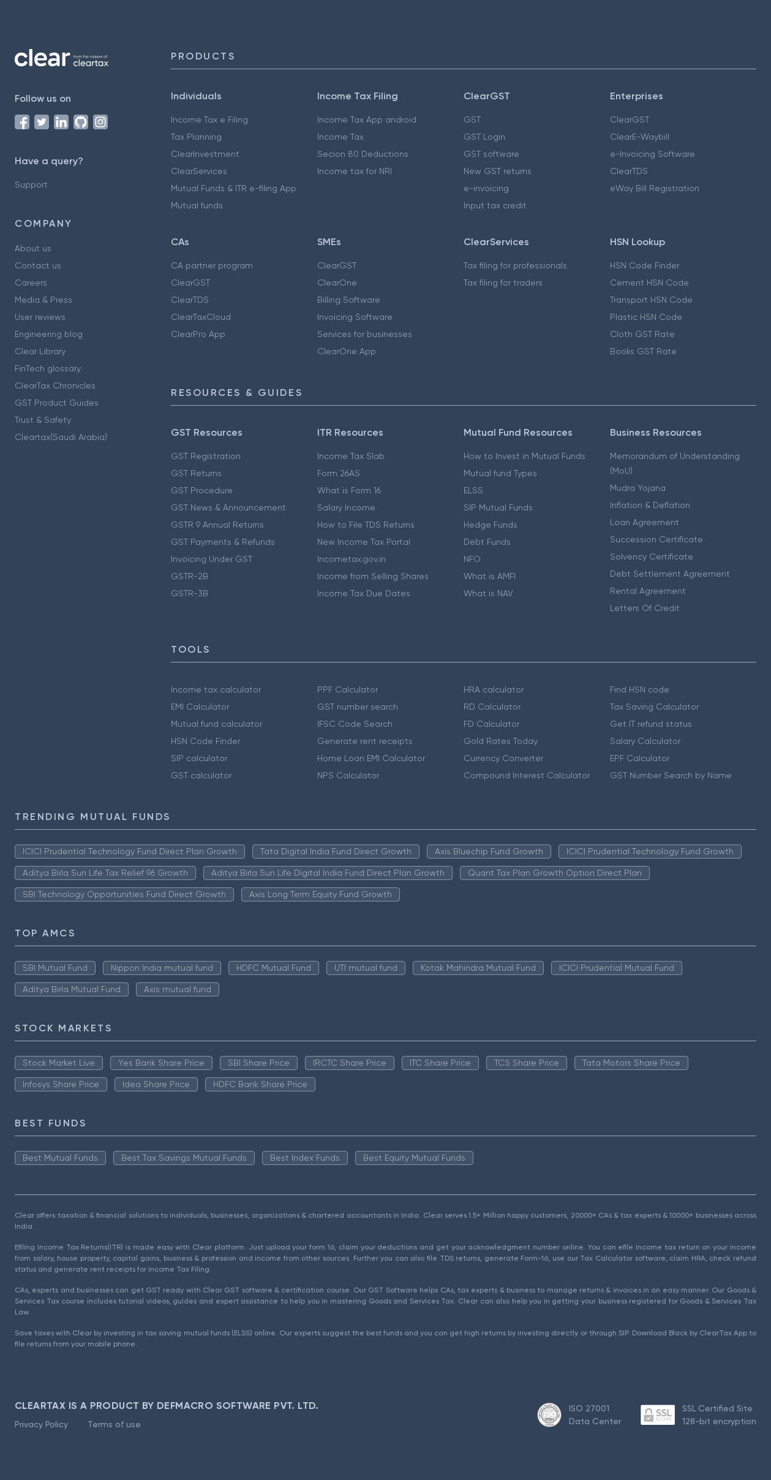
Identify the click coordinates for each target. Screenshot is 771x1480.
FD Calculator (491, 724)
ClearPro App (198, 334)
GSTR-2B (189, 576)
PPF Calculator (347, 689)
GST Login (484, 137)
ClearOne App (346, 351)
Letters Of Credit (645, 608)
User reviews (40, 317)
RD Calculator (492, 707)
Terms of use (114, 1424)
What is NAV (488, 593)
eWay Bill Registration (654, 188)
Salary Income (346, 507)
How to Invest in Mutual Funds (524, 456)
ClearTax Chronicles (55, 385)
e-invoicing (486, 188)
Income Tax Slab (351, 456)
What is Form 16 (349, 490)
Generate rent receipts (365, 741)
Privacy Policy (41, 1424)
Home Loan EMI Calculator (371, 758)
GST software (491, 154)
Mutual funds (197, 205)
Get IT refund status (651, 724)
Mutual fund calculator (216, 724)
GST (472, 119)
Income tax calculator (216, 689)
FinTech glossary (48, 368)
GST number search (357, 707)
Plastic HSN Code (646, 317)
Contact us (38, 265)
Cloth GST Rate (642, 334)
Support (31, 184)
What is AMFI (490, 576)
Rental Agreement (648, 591)
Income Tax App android (366, 119)
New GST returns (498, 171)
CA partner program (212, 265)
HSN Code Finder (644, 265)
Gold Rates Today (501, 741)
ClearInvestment (205, 154)
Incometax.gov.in (351, 559)
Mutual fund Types (500, 473)
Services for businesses (364, 334)
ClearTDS (629, 171)
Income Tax (340, 137)
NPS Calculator (348, 775)
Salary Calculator (645, 741)
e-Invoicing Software (652, 154)
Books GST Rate (643, 351)
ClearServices (199, 171)
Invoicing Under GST (211, 559)
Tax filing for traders (503, 282)
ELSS (473, 490)
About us (33, 248)
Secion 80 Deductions (362, 154)
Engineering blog (49, 334)
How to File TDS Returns (366, 524)
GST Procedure (202, 490)
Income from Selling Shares (373, 576)
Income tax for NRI (354, 171)
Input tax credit (495, 205)
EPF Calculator (639, 758)
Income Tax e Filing (209, 119)
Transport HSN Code (651, 300)
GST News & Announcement (228, 507)
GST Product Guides (57, 403)
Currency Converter (503, 758)
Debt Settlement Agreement (670, 574)
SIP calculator (199, 758)
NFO (472, 559)
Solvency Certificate (651, 556)
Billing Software (348, 300)
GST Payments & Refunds (223, 542)
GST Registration (206, 456)
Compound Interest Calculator (527, 775)
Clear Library (40, 351)
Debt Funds (487, 542)
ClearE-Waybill (639, 137)
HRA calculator (494, 689)
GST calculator (201, 775)
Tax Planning (196, 137)
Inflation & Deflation (650, 505)
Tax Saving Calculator (654, 707)
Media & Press (43, 300)
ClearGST (629, 119)
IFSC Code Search (355, 724)
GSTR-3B (189, 593)
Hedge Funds (490, 524)
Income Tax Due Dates (363, 593)
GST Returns (196, 473)
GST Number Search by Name (671, 775)
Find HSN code (639, 689)
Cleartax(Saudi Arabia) (61, 437)
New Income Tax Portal (363, 542)
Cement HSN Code (649, 282)
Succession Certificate (656, 539)
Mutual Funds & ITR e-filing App (233, 188)
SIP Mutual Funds (498, 507)
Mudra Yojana (638, 488)
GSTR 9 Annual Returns (217, 524)
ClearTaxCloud (201, 317)
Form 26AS (338, 473)
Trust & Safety (43, 420)
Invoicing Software (355, 317)
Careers (31, 282)
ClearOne (337, 282)
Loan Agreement (644, 522)
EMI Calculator (200, 707)
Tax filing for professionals (515, 265)
